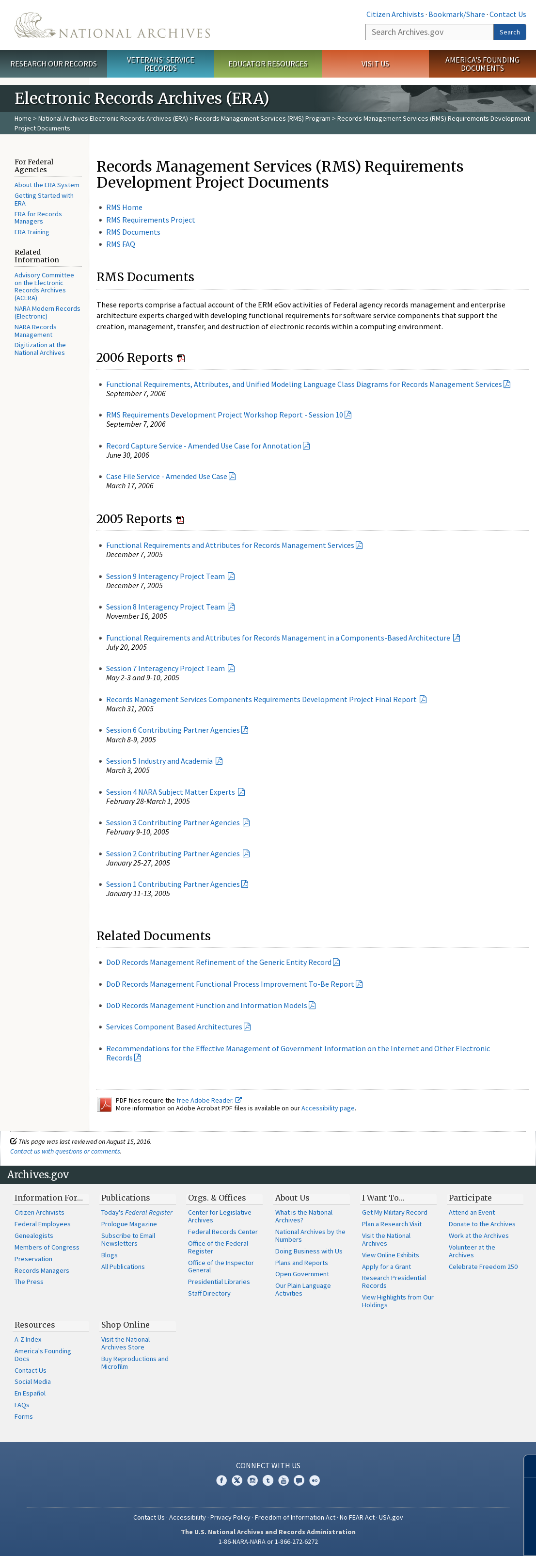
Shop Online (125, 1325)
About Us (292, 1198)
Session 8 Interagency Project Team (166, 606)
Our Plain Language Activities (303, 1289)
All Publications (123, 1266)
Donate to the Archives (482, 1223)
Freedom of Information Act (295, 1517)
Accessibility (187, 1517)
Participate (470, 1198)
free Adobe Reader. (209, 1100)
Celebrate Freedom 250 (483, 1266)
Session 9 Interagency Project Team (166, 576)
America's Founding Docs (43, 1355)
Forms (24, 1416)
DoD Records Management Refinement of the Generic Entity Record (218, 962)
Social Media (33, 1381)
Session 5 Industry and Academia (160, 761)
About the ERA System (47, 184)
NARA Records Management (36, 330)
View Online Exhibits (390, 1255)
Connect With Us (268, 1465)
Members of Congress (47, 1247)
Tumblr (268, 1480)
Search (510, 32)
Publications (125, 1198)
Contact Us (507, 14)
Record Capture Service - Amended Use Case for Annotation (203, 445)
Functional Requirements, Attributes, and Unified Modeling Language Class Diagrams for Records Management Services (304, 384)
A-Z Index (28, 1339)
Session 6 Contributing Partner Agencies (173, 730)
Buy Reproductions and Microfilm (135, 1362)
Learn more (450, 1538)
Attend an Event (472, 1212)
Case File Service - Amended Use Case (166, 476)
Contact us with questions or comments (65, 1151)
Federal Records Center (223, 1231)
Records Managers (42, 1270)
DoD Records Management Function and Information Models (206, 1005)
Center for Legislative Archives (220, 1216)
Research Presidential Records (394, 1281)
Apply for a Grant (386, 1266)
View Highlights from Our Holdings (398, 1301)
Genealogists (34, 1235)
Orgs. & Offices (217, 1198)
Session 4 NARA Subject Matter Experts (171, 792)
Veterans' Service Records (160, 64)
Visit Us (375, 63)
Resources (35, 1325)
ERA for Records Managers (38, 217)
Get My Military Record (394, 1212)
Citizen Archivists (395, 14)
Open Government (302, 1273)
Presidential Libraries (219, 1281)
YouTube (283, 1480)
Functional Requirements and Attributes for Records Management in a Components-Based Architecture (279, 637)
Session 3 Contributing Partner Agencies (173, 822)
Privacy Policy (230, 1517)
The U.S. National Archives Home (112, 25)
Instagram (252, 1480)
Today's (137, 1212)
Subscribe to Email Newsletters (128, 1239)
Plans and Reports (301, 1262)
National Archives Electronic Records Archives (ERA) (113, 118)
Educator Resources (268, 63)
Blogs (109, 1255)
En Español (30, 1393)
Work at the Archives (479, 1235)
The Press (29, 1281)
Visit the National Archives (386, 1239)
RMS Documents (133, 232)
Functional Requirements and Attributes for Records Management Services (230, 545)
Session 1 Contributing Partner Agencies (173, 884)
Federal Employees (43, 1223)
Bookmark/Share (456, 14)
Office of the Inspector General (221, 1266)
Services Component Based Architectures (174, 1026)
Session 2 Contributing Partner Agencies (173, 853)
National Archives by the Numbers (310, 1235)
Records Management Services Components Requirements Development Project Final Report (262, 699)
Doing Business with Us (309, 1251)
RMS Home (124, 207)
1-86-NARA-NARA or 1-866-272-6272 (268, 1541)
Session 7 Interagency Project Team (166, 668)
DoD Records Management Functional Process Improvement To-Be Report (230, 984)
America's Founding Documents (482, 64)
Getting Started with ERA (44, 199)
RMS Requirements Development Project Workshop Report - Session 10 (224, 414)
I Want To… (383, 1198)
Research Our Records (53, 63)
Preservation (33, 1258)
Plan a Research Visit (392, 1223)
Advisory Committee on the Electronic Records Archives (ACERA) (44, 286)
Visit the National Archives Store (125, 1343)
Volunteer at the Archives (472, 1251)
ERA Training (32, 231)
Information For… (49, 1198)
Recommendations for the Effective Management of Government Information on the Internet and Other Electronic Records (298, 1052)
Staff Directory (209, 1293)
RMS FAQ (120, 244)
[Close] (525, 1466)
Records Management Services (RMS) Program (263, 118)
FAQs (22, 1404)
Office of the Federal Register (218, 1247)
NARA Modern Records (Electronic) (47, 312)
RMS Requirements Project (150, 220)
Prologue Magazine (129, 1223)
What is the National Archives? (303, 1216)
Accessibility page (328, 1108)
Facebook (221, 1480)
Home (23, 118)
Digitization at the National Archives (40, 348)
